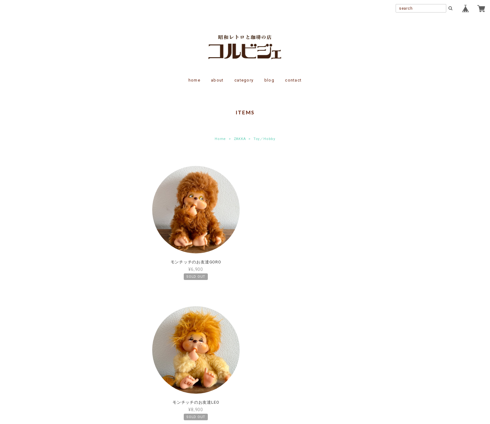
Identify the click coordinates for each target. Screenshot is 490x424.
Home (220, 139)
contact (293, 80)
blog (269, 80)
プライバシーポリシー (211, 366)
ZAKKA (240, 139)
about (217, 80)
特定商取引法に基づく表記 (265, 366)
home (194, 80)
